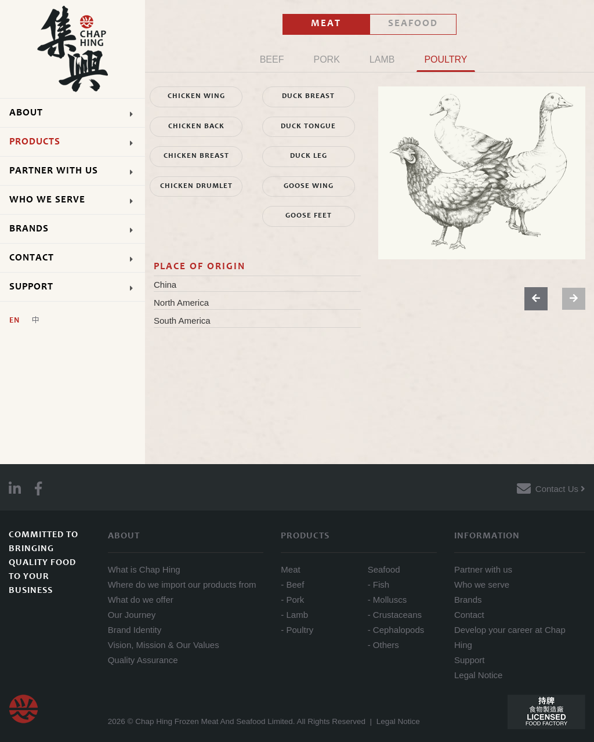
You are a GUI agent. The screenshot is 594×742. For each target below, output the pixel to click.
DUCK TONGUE (308, 127)
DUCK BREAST (308, 96)
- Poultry (297, 630)
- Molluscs (387, 600)
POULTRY (445, 59)
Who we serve (481, 584)
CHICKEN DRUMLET (196, 186)
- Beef (292, 584)
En (14, 321)
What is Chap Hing (144, 569)
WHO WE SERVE (77, 199)
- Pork (292, 600)
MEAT (326, 24)
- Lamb (294, 615)
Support (469, 660)
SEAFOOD (413, 24)
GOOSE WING (309, 186)
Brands (468, 600)
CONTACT (77, 257)
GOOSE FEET (308, 216)
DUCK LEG (308, 156)
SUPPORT (77, 286)
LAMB (382, 59)
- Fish (379, 584)
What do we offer (140, 600)
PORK (326, 59)
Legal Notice (478, 675)
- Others (383, 645)
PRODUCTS (77, 141)
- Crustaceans (395, 615)
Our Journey (132, 615)
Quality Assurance (143, 660)
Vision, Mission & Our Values (163, 645)
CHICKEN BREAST (196, 156)
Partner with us (483, 569)
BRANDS (77, 228)
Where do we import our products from (182, 584)
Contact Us (560, 489)
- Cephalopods (396, 630)
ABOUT (77, 112)
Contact (469, 615)
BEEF (272, 59)
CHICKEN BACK (196, 127)
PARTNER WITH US (77, 170)
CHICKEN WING (196, 96)
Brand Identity (135, 630)
